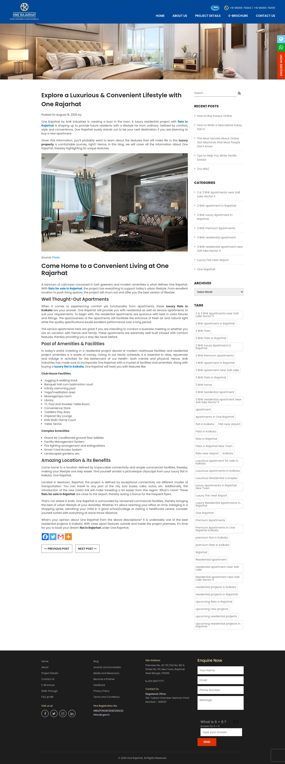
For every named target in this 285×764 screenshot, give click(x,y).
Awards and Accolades (107, 667)
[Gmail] (60, 536)
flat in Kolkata (205, 424)
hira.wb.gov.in (101, 714)
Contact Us (265, 16)
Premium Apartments (210, 520)
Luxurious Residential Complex (216, 478)
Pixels (56, 257)
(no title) (203, 169)
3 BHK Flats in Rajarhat (211, 377)
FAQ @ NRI (47, 697)
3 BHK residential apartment (216, 237)
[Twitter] (52, 536)
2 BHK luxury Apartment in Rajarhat (213, 346)
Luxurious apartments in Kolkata (218, 471)
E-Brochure (238, 16)
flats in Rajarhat (206, 439)
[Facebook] (45, 536)
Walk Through (49, 691)
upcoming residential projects (216, 616)
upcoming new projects (212, 609)
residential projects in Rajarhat (217, 594)
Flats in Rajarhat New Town (214, 446)
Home (160, 16)
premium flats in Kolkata (212, 545)
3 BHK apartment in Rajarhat (215, 363)
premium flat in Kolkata (212, 538)
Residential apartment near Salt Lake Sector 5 (217, 578)
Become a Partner (104, 679)
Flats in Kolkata (206, 431)
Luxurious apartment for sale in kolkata (217, 462)
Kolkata (228, 453)
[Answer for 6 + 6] (221, 732)
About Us (179, 16)
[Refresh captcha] (235, 721)
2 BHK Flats (203, 331)
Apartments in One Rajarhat (215, 417)
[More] (68, 536)
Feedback (99, 685)
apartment (203, 409)
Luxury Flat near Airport (213, 260)
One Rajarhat (206, 269)
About (44, 667)
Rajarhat (201, 552)
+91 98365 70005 (264, 7)
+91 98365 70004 (240, 7)
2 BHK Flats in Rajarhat (211, 338)
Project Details (208, 16)
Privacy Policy (101, 691)
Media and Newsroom (106, 673)
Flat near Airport (229, 424)
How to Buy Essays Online (214, 116)
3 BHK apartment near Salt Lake (217, 370)
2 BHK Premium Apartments (216, 228)
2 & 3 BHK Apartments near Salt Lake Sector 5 (217, 314)
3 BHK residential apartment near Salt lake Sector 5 (220, 249)
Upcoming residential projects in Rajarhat (218, 625)
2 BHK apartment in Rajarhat (216, 206)
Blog (96, 661)
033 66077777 (156, 681)
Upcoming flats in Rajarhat (214, 602)
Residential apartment (211, 560)
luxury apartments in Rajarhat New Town (216, 486)
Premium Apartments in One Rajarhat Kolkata (215, 529)
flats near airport (207, 453)
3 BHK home (204, 385)
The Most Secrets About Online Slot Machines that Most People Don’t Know (218, 142)
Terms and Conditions (106, 697)
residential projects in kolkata (216, 587)
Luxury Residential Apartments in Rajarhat (218, 504)
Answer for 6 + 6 (209, 726)
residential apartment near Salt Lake (217, 568)
